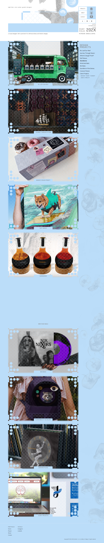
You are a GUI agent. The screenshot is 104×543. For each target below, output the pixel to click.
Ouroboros (83, 60)
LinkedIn (20, 531)
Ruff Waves (83, 58)
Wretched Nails (84, 63)
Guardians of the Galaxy (87, 68)
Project (9, 531)
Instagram (20, 529)
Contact (10, 535)
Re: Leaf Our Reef (85, 50)
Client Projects (84, 73)
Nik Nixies (83, 66)
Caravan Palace (85, 71)
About (9, 533)
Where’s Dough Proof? (87, 55)
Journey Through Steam (87, 53)
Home (9, 529)
